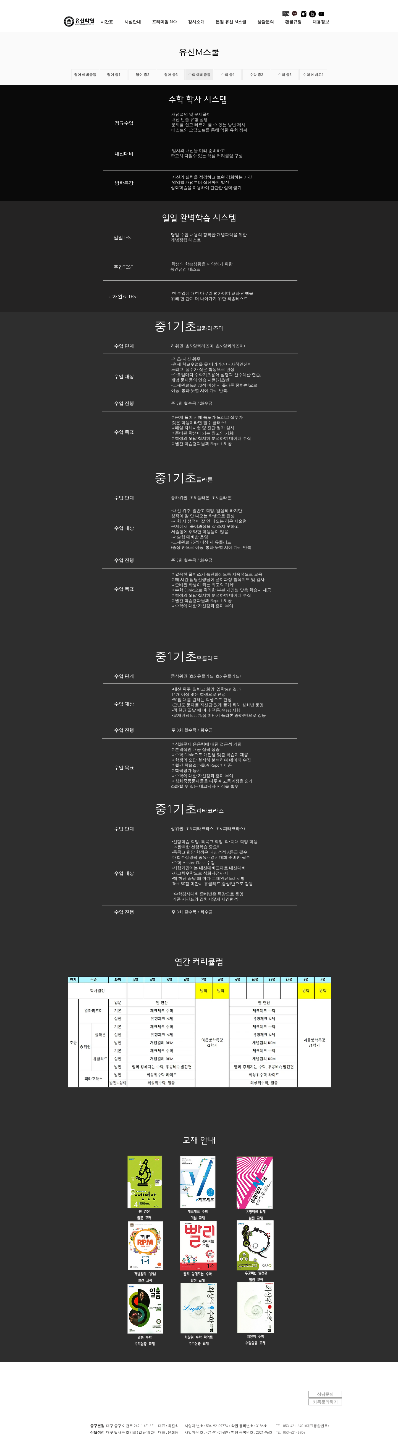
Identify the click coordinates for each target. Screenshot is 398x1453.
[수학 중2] (256, 74)
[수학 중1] (228, 74)
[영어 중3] (171, 74)
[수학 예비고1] (313, 74)
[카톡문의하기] (325, 1401)
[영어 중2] (142, 74)
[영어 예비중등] (85, 74)
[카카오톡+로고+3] (294, 14)
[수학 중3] (284, 74)
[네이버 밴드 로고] (312, 14)
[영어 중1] (113, 74)
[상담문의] (325, 1394)
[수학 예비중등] (199, 74)
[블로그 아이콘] (285, 14)
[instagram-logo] (303, 14)
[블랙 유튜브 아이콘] (321, 14)
